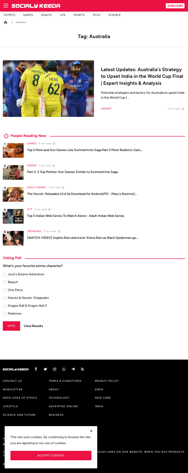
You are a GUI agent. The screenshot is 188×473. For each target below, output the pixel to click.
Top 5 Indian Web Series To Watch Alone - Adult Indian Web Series (75, 216)
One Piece (15, 290)
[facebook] (36, 369)
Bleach (13, 282)
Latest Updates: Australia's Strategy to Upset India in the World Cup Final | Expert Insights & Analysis (142, 76)
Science (114, 15)
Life (63, 15)
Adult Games (36, 187)
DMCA (99, 389)
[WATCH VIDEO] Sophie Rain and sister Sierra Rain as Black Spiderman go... (82, 238)
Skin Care (103, 397)
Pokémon (15, 313)
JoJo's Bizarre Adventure (26, 274)
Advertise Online (63, 406)
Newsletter (12, 389)
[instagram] (54, 369)
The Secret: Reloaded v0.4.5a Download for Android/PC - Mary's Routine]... (82, 194)
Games (28, 15)
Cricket (106, 108)
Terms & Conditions (65, 380)
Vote (11, 325)
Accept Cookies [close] (51, 455)
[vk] (64, 369)
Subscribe (175, 5)
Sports (79, 15)
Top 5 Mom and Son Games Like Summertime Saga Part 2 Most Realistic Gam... (84, 150)
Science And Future (19, 414)
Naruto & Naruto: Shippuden (28, 298)
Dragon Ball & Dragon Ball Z (27, 306)
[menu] (6, 5)
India (99, 406)
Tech (96, 15)
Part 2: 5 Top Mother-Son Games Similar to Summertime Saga (72, 172)
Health (46, 15)
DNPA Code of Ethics (20, 397)
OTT (29, 209)
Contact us (12, 380)
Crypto (9, 15)
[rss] (82, 369)
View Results (33, 326)
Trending (34, 231)
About (54, 389)
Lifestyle (10, 406)
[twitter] (45, 369)
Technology (59, 397)
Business (56, 414)
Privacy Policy (107, 380)
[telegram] (73, 369)
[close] (91, 431)
